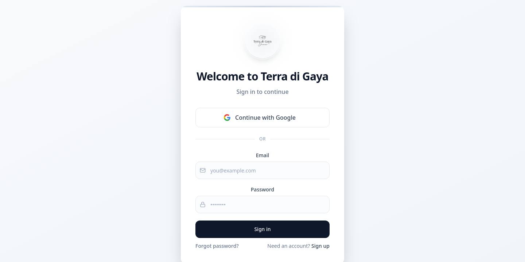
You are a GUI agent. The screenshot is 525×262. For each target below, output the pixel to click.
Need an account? (298, 245)
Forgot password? (217, 245)
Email (262, 155)
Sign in (262, 229)
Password (262, 189)
